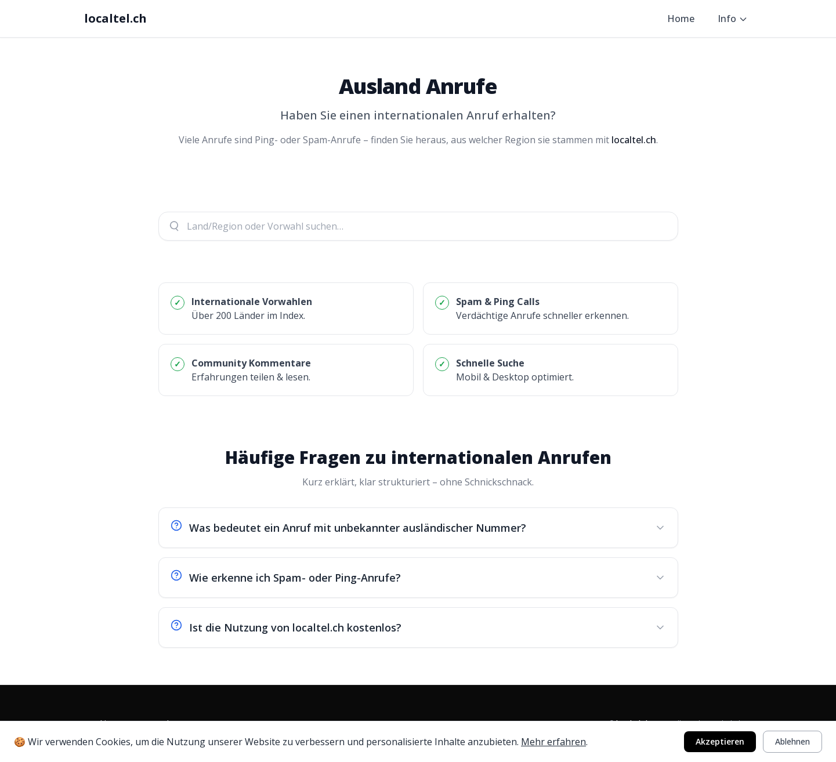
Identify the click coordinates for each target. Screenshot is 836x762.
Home (680, 18)
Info (733, 18)
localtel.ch (115, 18)
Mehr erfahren (553, 741)
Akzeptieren (720, 741)
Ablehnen (792, 741)
